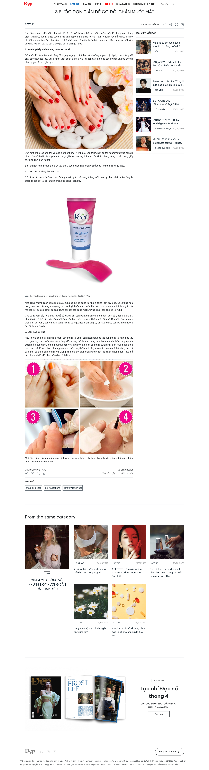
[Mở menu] (183, 3)
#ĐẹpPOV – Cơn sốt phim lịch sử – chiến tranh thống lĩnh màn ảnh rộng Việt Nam (168, 65)
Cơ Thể (29, 24)
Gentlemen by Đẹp (144, 4)
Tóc (156, 51)
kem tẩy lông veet (72, 488)
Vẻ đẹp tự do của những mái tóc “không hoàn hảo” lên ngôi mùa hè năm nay (167, 46)
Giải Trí (87, 4)
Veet (26, 296)
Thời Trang (60, 4)
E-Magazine (123, 4)
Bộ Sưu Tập (160, 109)
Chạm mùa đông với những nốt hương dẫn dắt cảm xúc (47, 584)
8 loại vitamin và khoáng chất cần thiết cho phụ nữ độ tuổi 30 (128, 632)
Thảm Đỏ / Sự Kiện (163, 129)
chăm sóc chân (34, 488)
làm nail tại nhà (52, 488)
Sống (98, 4)
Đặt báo (164, 4)
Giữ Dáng (80, 563)
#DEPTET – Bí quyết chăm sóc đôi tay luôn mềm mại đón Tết (127, 572)
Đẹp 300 (109, 4)
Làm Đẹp (75, 4)
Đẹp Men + (159, 90)
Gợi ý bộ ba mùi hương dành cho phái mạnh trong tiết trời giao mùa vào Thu (166, 572)
